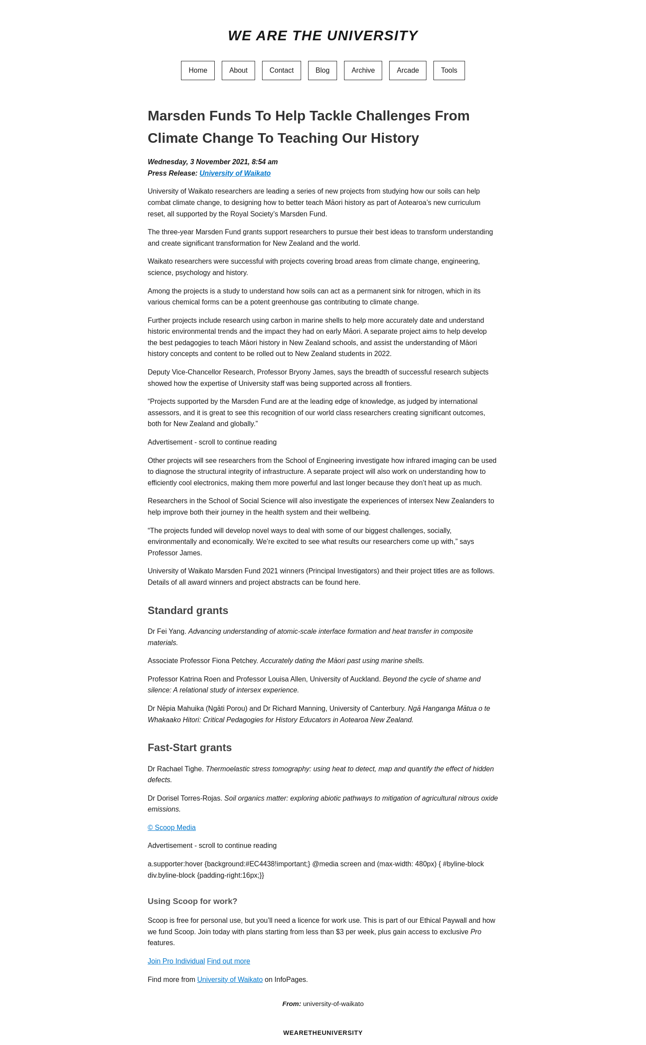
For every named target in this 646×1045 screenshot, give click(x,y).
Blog (323, 70)
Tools (449, 70)
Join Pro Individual (176, 961)
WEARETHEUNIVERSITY (323, 1032)
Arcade (408, 70)
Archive (363, 70)
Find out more (228, 961)
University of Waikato (234, 173)
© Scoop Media (172, 827)
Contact (282, 70)
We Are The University (323, 35)
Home (197, 70)
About (238, 70)
